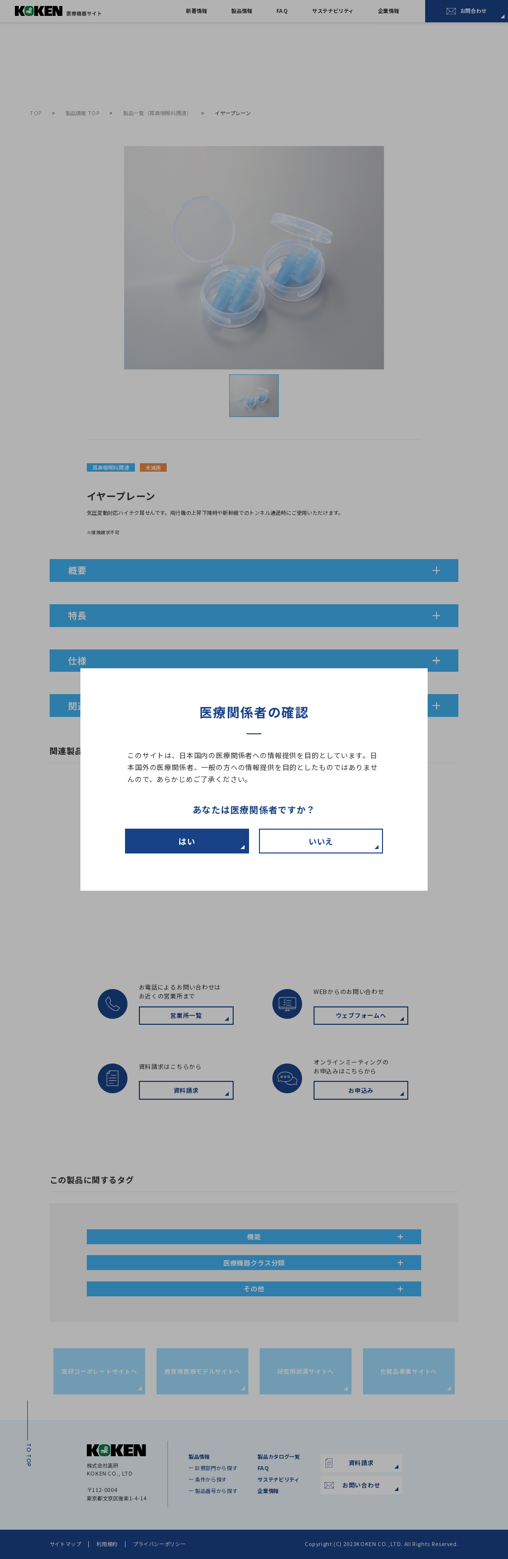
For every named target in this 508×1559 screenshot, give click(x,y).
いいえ (321, 841)
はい (187, 841)
